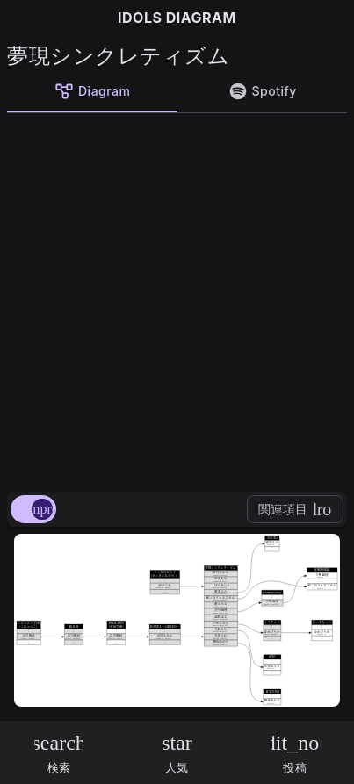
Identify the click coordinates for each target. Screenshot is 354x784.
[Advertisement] (177, 299)
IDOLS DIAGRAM (177, 17)
